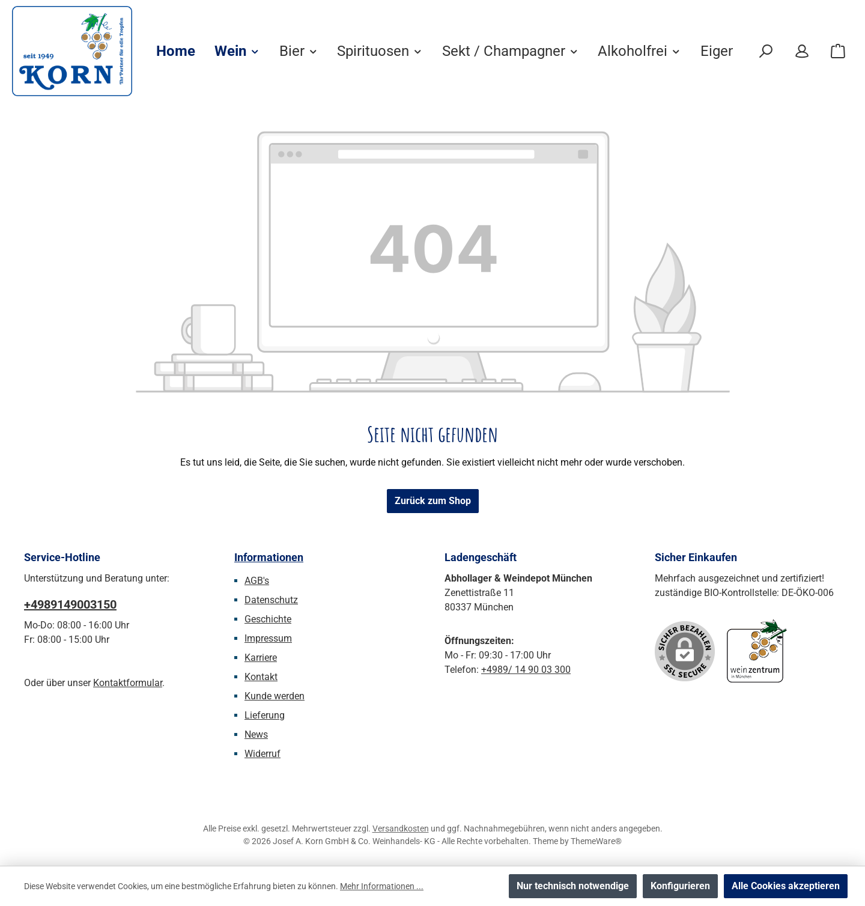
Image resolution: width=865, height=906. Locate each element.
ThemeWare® (596, 841)
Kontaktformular (127, 683)
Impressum (268, 638)
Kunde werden (274, 696)
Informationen (268, 557)
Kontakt (261, 677)
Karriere (260, 657)
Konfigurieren (680, 886)
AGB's (256, 580)
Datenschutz (271, 600)
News (256, 734)
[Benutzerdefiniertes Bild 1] (757, 651)
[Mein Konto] (802, 51)
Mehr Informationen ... (381, 886)
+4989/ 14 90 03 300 (526, 669)
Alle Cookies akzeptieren (786, 886)
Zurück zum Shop (433, 500)
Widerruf (262, 753)
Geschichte (267, 619)
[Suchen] (766, 51)
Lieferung (264, 715)
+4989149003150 (70, 604)
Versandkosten (400, 828)
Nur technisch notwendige (573, 886)
